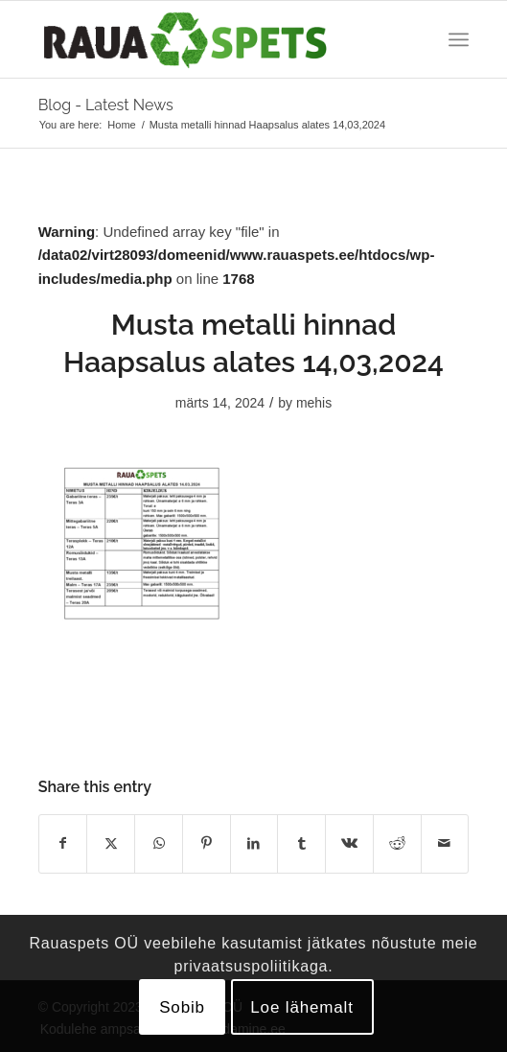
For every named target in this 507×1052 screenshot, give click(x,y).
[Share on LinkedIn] (254, 843)
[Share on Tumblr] (301, 843)
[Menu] (459, 39)
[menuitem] (459, 39)
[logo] (210, 39)
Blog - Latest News (105, 105)
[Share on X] (110, 843)
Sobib (182, 1007)
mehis (314, 402)
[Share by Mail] (445, 843)
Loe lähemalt (302, 1007)
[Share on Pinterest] (206, 843)
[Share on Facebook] (63, 843)
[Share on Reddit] (397, 843)
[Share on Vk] (349, 843)
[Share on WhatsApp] (158, 843)
